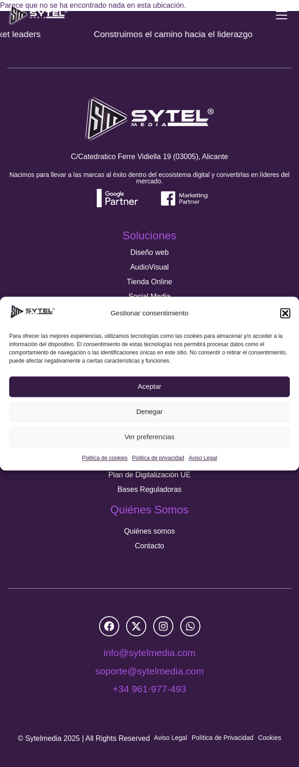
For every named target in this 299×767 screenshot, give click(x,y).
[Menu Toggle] (281, 15)
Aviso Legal (202, 458)
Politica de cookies (104, 458)
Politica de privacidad (158, 458)
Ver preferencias (149, 437)
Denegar (149, 412)
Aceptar (149, 387)
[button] (285, 313)
